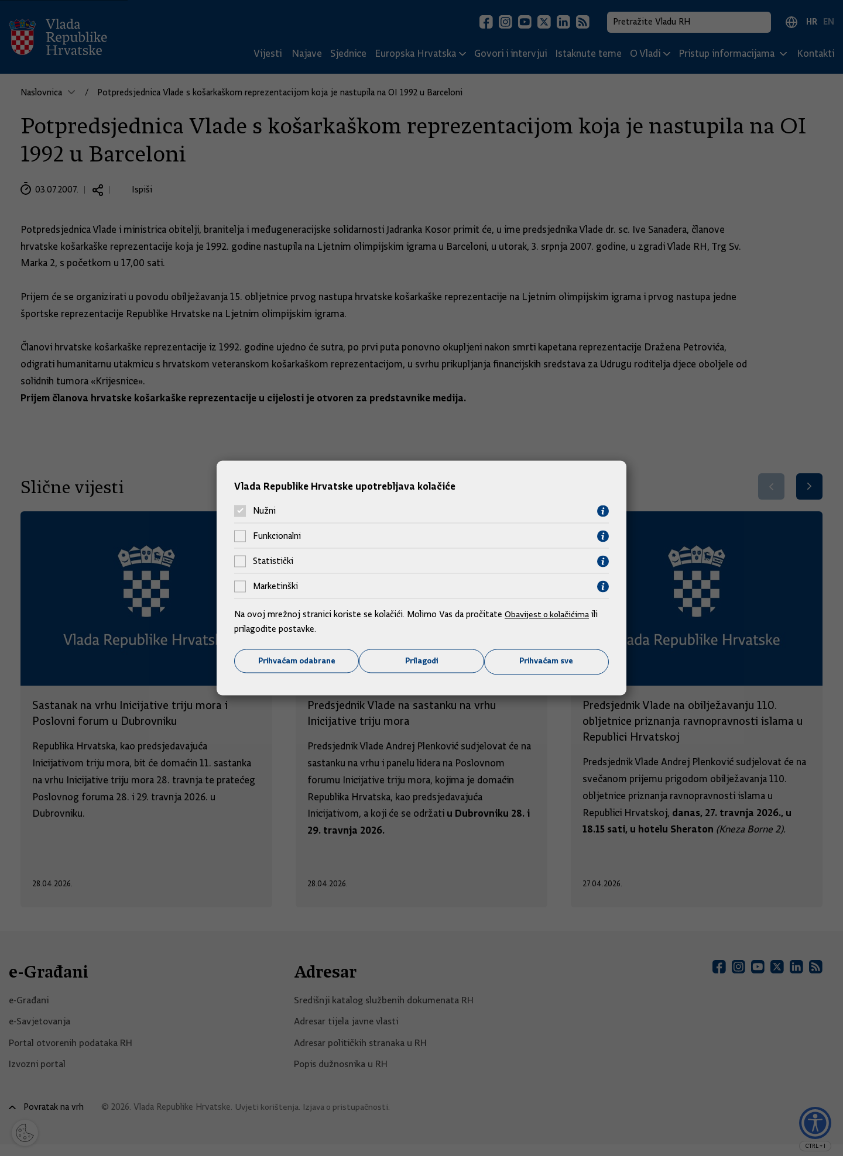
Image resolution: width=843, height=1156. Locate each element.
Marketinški (275, 586)
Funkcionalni (277, 536)
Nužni (264, 510)
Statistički (273, 561)
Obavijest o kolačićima (548, 613)
